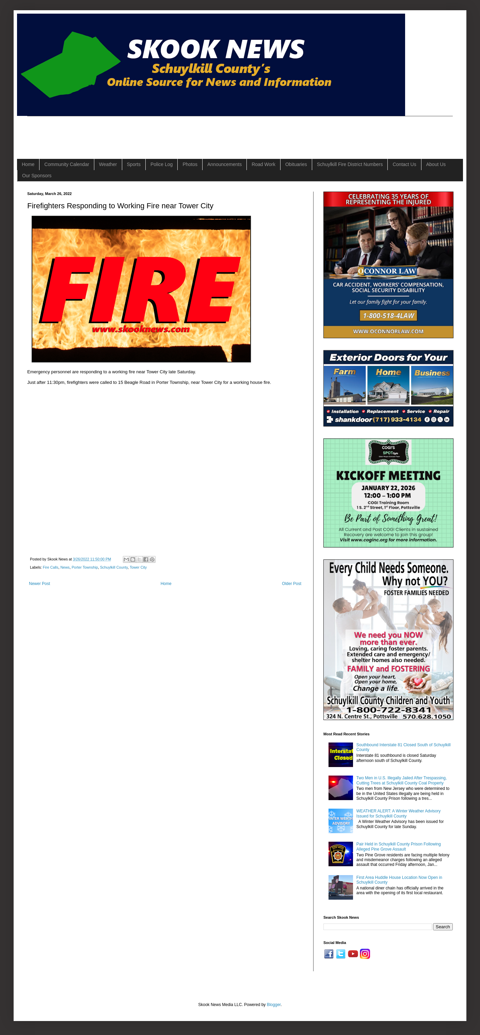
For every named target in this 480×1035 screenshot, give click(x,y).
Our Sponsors (36, 175)
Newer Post (39, 583)
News (64, 567)
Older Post (291, 583)
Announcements (224, 164)
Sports (134, 164)
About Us (436, 164)
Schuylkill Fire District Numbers (350, 164)
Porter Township (84, 567)
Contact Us (404, 164)
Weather (108, 164)
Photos (189, 164)
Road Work (263, 164)
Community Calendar (66, 164)
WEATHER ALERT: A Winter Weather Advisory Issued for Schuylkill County (398, 813)
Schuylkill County (114, 567)
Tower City (138, 567)
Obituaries (296, 164)
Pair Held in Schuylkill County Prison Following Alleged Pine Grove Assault (398, 846)
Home (28, 164)
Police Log (161, 164)
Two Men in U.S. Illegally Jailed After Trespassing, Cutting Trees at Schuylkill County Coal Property (401, 780)
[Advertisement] (151, 131)
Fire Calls (51, 567)
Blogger (274, 1004)
